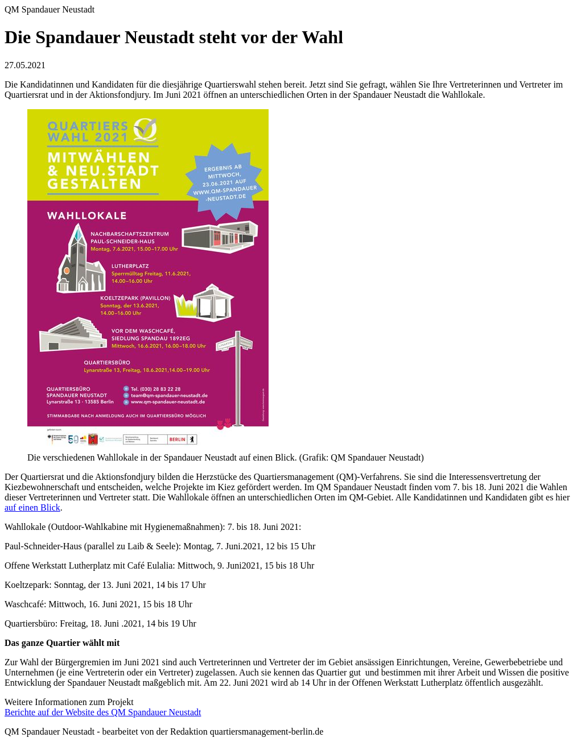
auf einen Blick (32, 507)
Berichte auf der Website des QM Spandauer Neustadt (103, 712)
